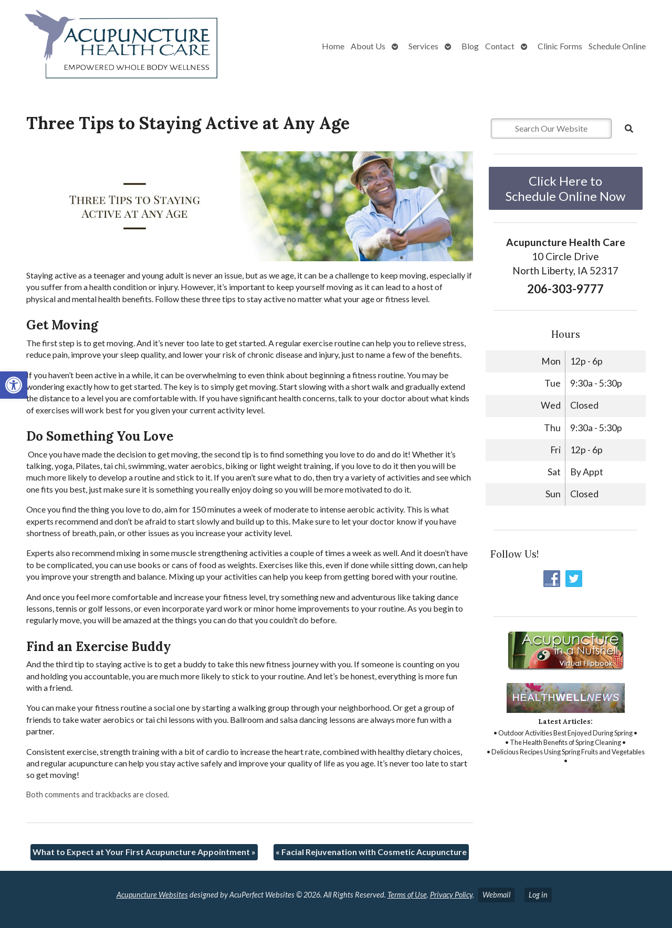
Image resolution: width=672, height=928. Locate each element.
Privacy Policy (451, 894)
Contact (499, 46)
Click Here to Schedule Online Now (565, 188)
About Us (368, 46)
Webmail (496, 894)
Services (423, 46)
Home (333, 46)
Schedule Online (617, 46)
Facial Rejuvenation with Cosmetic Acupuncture (371, 852)
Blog (470, 46)
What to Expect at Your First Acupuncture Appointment (144, 852)
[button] (13, 385)
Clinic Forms (560, 46)
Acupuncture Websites (152, 894)
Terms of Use (407, 894)
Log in (538, 894)
